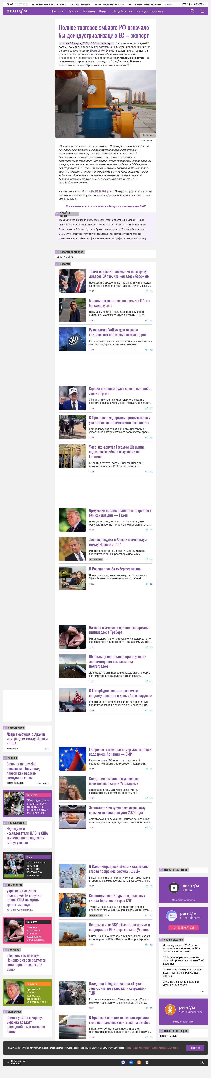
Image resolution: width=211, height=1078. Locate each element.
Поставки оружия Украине (144, 4)
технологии (15, 885)
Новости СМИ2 (64, 256)
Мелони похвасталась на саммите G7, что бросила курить (119, 302)
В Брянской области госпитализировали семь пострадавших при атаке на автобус (119, 1019)
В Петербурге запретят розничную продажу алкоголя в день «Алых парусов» (120, 692)
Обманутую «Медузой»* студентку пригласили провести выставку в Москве (100, 234)
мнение (12, 758)
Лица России (122, 11)
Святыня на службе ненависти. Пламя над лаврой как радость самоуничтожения (23, 770)
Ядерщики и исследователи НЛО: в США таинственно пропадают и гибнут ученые (27, 835)
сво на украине (173, 940)
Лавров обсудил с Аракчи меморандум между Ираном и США (27, 738)
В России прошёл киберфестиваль (115, 569)
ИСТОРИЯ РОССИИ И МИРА (20, 910)
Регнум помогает (149, 11)
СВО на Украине (80, 4)
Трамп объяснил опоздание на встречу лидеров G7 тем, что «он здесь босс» (118, 273)
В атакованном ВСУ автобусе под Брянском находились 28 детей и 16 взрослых (102, 229)
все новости (12, 749)
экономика (14, 1012)
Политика (31, 984)
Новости (57, 11)
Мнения (89, 11)
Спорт (29, 857)
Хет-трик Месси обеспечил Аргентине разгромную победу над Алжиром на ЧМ (36, 869)
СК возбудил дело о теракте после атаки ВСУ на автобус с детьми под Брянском (37, 807)
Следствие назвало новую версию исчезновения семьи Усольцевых (114, 780)
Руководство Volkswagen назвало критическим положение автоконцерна (118, 332)
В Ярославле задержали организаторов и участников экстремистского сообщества (120, 419)
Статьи (73, 11)
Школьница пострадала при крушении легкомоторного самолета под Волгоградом (117, 661)
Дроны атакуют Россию (109, 4)
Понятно (195, 1047)
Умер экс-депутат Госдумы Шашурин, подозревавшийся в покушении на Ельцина (116, 451)
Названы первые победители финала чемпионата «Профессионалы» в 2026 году (102, 238)
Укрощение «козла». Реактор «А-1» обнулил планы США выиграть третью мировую (24, 897)
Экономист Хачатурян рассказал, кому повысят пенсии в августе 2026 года (117, 810)
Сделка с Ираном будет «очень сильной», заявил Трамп (120, 390)
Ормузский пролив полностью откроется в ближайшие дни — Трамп (37, 996)
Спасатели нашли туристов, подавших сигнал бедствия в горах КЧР (117, 897)
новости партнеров (71, 252)
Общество (31, 795)
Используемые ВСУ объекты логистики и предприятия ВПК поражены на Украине (119, 927)
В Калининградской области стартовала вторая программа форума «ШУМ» (119, 868)
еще (202, 991)
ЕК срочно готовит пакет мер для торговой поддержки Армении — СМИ (120, 751)
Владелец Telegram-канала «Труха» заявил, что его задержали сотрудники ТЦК (117, 988)
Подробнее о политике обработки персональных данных (153, 1048)
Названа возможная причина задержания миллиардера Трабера (34, 933)
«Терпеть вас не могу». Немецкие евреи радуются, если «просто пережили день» (26, 962)
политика (13, 950)
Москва (64, 43)
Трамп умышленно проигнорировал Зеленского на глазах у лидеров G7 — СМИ (101, 220)
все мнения (42, 783)
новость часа (16, 728)
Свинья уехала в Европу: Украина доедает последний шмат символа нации (26, 1024)
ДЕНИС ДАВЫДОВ (15, 783)
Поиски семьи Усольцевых (49, 4)
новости (65, 264)
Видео (103, 11)
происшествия (16, 823)
